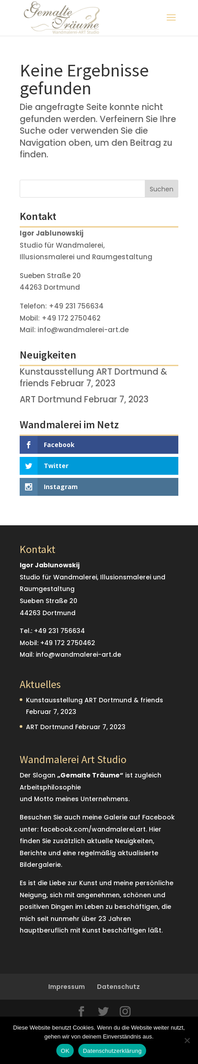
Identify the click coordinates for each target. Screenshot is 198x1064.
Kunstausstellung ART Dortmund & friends (94, 700)
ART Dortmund (51, 399)
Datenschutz (118, 986)
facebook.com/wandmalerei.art (93, 829)
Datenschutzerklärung (112, 1050)
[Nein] (186, 1040)
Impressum (66, 986)
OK (65, 1050)
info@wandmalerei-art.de (83, 329)
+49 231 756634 (76, 306)
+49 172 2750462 (71, 318)
